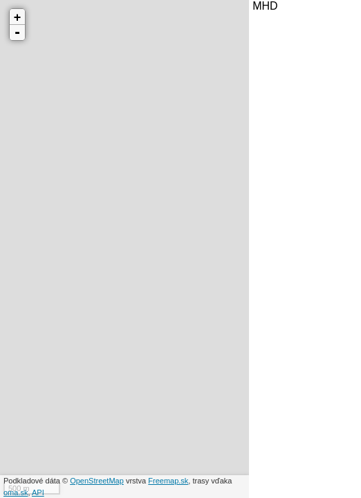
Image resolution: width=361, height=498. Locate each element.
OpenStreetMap (97, 481)
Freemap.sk (168, 481)
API (38, 492)
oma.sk (15, 492)
